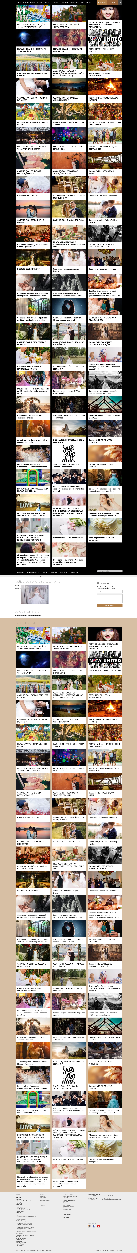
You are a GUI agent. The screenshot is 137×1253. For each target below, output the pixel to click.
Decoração (65, 1201)
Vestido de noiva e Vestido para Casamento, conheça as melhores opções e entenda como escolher (49, 576)
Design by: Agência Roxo (102, 1250)
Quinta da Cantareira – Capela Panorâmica (26, 1231)
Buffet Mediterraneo (29, 2)
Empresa (18, 1195)
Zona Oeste (19, 1212)
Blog (82, 2)
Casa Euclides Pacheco (22, 1207)
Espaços (39, 2)
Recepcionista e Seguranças (69, 1207)
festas (41, 1195)
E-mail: (99, 591)
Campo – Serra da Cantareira (24, 1226)
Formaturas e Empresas (45, 1200)
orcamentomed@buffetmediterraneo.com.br (111, 1199)
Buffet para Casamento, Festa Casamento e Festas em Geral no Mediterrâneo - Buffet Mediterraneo (21, 12)
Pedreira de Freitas (21, 1208)
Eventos (47, 2)
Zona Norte (19, 1234)
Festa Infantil (64, 572)
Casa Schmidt (19, 1245)
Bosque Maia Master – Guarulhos (24, 1223)
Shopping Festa (74, 2)
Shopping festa (68, 1195)
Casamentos (20, 572)
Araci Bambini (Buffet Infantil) (23, 1209)
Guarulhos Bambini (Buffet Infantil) (24, 1224)
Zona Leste (19, 1204)
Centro (18, 1215)
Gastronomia (55, 2)
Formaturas (74, 572)
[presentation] (110, 598)
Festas (45, 572)
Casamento (42, 1196)
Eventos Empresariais (33, 572)
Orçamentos (67, 1214)
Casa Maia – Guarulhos (22, 1222)
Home (19, 2)
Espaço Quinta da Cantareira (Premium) (25, 1227)
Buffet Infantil (43, 1197)
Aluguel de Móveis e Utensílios (70, 1196)
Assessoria (65, 2)
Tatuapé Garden (20, 1211)
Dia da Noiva (66, 1202)
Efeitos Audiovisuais (67, 1204)
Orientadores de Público (68, 1206)
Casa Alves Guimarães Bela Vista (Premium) (26, 1216)
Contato (88, 2)
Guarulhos (19, 1220)
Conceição (19, 1241)
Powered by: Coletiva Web (116, 1250)
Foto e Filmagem (67, 1205)
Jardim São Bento (21, 1242)
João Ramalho (20, 1213)
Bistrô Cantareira (21, 1238)
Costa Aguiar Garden (21, 1202)
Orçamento (103, 2)
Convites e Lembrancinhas (69, 1200)
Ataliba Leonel (20, 1239)
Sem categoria (24, 576)
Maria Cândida (20, 1244)
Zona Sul (18, 1199)
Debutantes (53, 572)
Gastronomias (44, 1203)
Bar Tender (65, 1198)
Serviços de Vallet (67, 1209)
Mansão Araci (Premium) (22, 1206)
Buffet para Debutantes (45, 1198)
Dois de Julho (20, 1203)
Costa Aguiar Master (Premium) (24, 1200)
